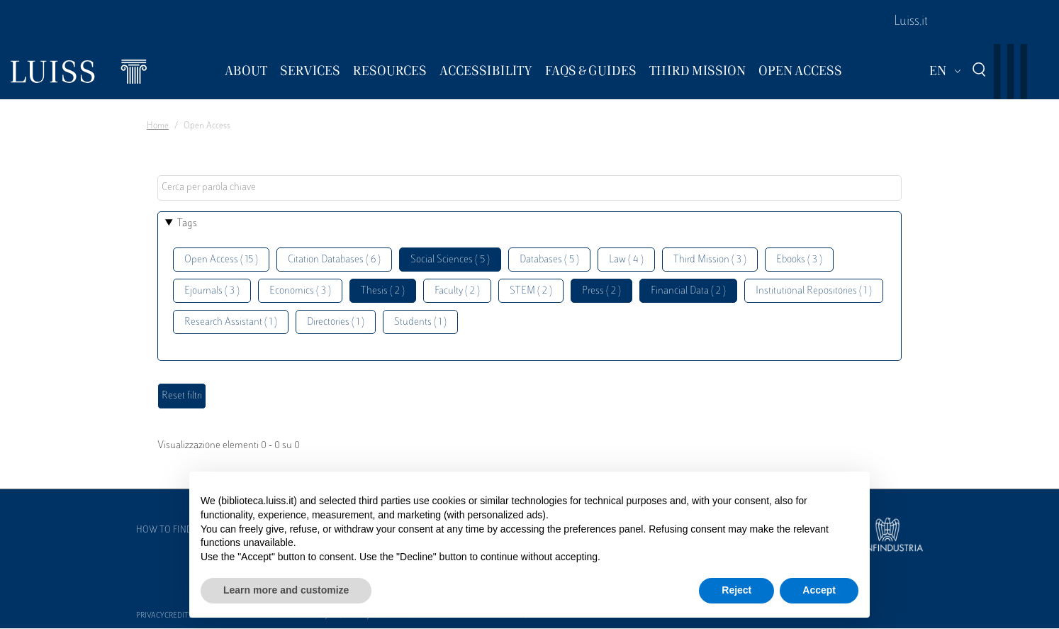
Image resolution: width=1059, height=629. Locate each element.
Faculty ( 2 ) (457, 291)
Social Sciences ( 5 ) (450, 260)
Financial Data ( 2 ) (688, 291)
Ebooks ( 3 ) (799, 260)
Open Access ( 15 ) (221, 260)
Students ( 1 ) (420, 322)
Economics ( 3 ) (300, 291)
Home (158, 126)
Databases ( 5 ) (549, 260)
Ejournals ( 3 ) (212, 291)
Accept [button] (819, 590)
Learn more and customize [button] (286, 590)
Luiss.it (911, 22)
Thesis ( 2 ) (383, 291)
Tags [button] (187, 223)
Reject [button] (736, 590)
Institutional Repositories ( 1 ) (814, 291)
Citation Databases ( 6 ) (334, 260)
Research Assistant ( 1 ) (230, 322)
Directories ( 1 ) (335, 322)
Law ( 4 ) (626, 260)
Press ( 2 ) (601, 291)
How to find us (171, 530)
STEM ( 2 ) (531, 291)
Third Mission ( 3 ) (709, 260)
